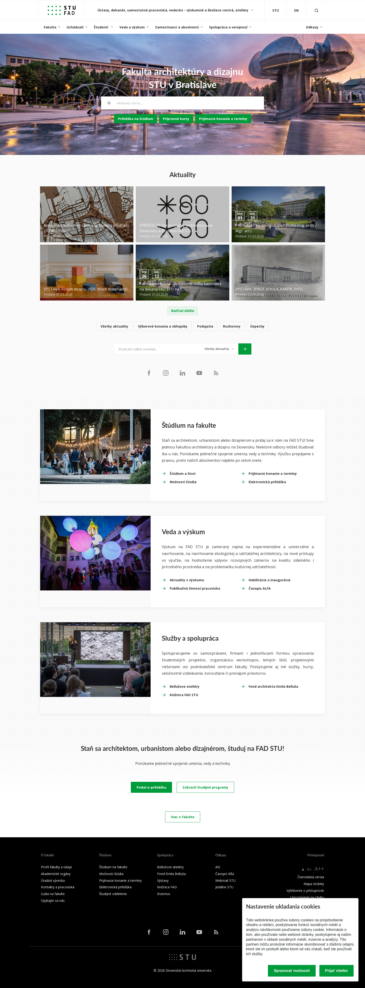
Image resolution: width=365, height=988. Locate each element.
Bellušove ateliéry (184, 686)
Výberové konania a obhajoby (162, 326)
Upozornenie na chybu (307, 897)
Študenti (101, 27)
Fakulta (50, 27)
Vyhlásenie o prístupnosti (305, 890)
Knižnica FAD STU (184, 695)
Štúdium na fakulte (113, 867)
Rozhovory (231, 326)
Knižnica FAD (167, 887)
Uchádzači (75, 27)
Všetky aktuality (114, 326)
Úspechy (257, 326)
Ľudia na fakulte (53, 894)
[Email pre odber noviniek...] (157, 349)
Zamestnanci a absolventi (177, 27)
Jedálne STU (224, 887)
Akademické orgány (56, 874)
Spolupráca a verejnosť (228, 27)
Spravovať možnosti (292, 971)
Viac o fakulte (182, 817)
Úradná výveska (53, 880)
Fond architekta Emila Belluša (273, 686)
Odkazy (312, 27)
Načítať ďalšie (182, 310)
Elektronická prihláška (267, 482)
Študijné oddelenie (113, 894)
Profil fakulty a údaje (56, 867)
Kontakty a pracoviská (57, 887)
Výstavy (163, 880)
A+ (309, 869)
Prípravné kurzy (176, 118)
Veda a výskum (132, 27)
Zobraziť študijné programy (205, 787)
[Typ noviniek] (219, 349)
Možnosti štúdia (183, 482)
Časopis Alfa (224, 874)
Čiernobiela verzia (310, 877)
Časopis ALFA (260, 588)
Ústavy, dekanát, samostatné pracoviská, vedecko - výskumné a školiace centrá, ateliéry (173, 10)
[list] (182, 326)
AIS (217, 867)
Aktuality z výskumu (187, 580)
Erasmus (163, 894)
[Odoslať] (244, 349)
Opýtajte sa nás (53, 900)
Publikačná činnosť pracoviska (195, 588)
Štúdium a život (183, 473)
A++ (319, 868)
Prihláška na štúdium (135, 118)
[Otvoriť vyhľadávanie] (316, 10)
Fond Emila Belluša (171, 874)
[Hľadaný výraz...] (182, 102)
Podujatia (205, 326)
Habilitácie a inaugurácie (270, 580)
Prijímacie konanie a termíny (223, 118)
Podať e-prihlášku (151, 787)
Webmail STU (225, 880)
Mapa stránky (314, 884)
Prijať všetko (336, 971)
